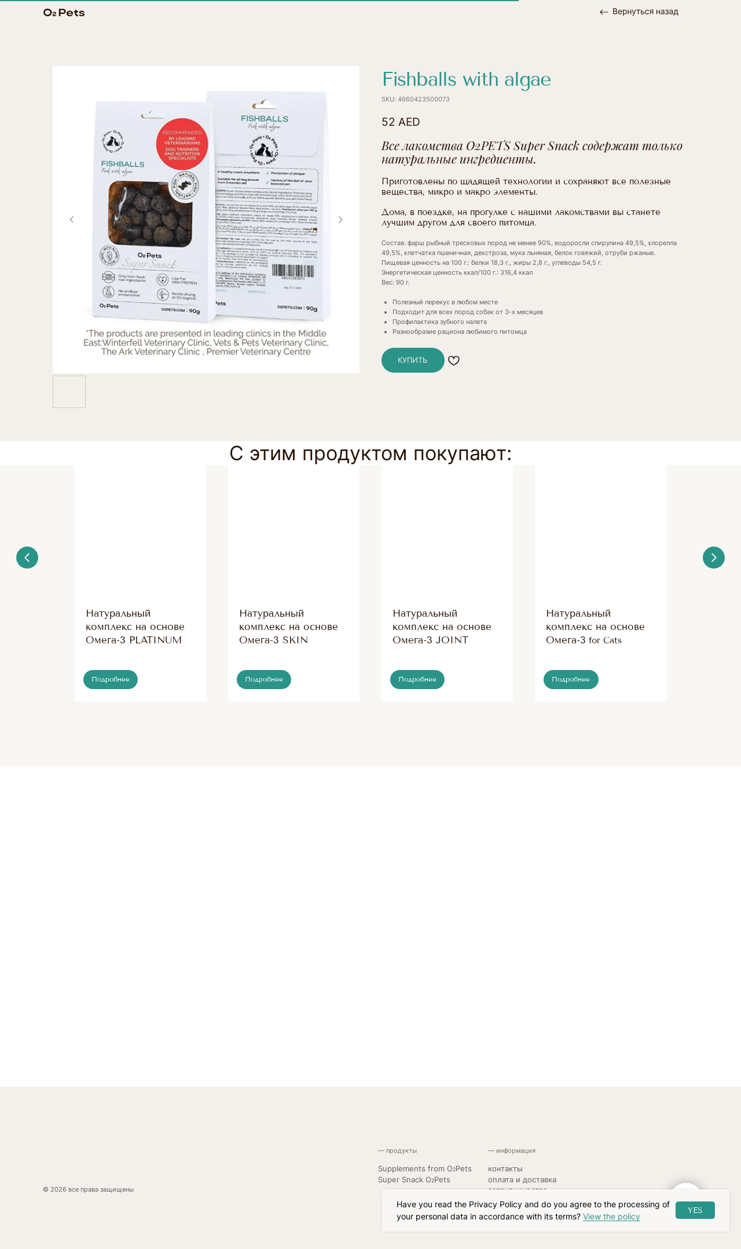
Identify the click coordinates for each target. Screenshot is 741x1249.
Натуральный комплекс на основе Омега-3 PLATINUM (135, 626)
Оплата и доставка (522, 1179)
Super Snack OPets (414, 1179)
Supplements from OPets (425, 1168)
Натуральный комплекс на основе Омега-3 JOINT (441, 626)
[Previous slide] (72, 219)
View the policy (611, 1216)
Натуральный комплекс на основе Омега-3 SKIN (288, 626)
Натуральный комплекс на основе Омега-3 (595, 626)
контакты (505, 1168)
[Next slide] (340, 219)
